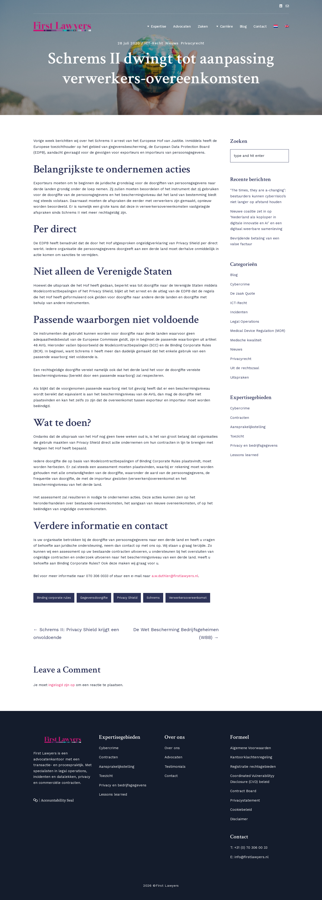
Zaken (203, 26)
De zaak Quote (242, 293)
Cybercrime (240, 284)
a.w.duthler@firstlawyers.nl (175, 576)
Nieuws (172, 43)
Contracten (239, 418)
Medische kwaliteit (245, 340)
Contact (260, 26)
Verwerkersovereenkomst (188, 597)
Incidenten (239, 312)
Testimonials (175, 767)
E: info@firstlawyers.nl (249, 857)
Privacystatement (245, 800)
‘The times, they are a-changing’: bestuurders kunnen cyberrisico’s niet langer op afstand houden (258, 196)
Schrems (153, 597)
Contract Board (243, 791)
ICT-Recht (154, 43)
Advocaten (182, 26)
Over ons (172, 748)
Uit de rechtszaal (244, 368)
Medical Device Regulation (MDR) (257, 331)
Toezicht (237, 436)
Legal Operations (244, 321)
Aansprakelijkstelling (248, 427)
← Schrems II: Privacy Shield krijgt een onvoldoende (76, 633)
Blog (243, 26)
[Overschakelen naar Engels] (287, 26)
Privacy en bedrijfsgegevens (254, 445)
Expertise (156, 26)
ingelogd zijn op (62, 685)
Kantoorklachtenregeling (251, 757)
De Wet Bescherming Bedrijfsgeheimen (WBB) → (176, 633)
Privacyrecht (192, 43)
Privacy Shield (127, 597)
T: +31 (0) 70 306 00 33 (248, 847)
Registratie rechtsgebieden (253, 767)
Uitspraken (239, 377)
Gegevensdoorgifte (94, 597)
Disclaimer (239, 819)
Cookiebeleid (241, 810)
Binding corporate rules (54, 597)
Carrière (224, 26)
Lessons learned (244, 455)
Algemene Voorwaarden (250, 748)
